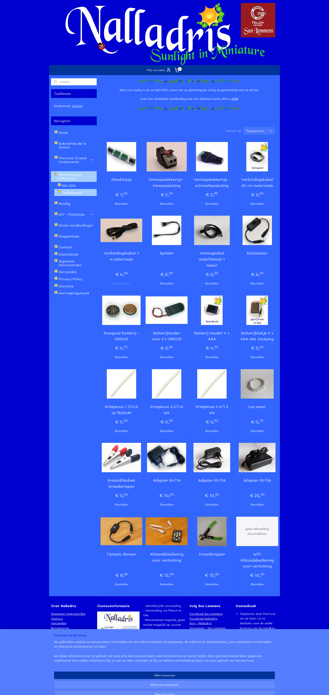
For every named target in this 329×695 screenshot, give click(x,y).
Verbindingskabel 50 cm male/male (257, 182)
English (77, 106)
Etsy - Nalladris (200, 623)
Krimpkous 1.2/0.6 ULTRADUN (121, 409)
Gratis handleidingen (76, 225)
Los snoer (257, 406)
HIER (234, 99)
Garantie (66, 286)
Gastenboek (68, 254)
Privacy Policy (71, 279)
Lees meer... (244, 670)
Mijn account (159, 70)
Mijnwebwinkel (209, 687)
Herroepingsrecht (74, 293)
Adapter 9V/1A (166, 480)
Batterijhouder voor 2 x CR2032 (166, 336)
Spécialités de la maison (72, 145)
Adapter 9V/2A (212, 480)
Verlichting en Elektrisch (76, 176)
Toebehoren (72, 192)
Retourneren (60, 628)
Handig (64, 203)
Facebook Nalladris (203, 619)
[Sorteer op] (259, 130)
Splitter (166, 253)
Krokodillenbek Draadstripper (121, 483)
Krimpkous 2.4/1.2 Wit (212, 409)
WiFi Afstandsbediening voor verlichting (257, 560)
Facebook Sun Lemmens (206, 614)
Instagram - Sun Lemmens (207, 628)
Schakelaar (257, 253)
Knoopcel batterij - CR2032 (121, 336)
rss (155, 687)
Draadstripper (212, 554)
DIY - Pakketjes (76, 214)
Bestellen (121, 204)
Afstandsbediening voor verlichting (166, 557)
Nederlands (62, 106)
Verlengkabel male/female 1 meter (212, 259)
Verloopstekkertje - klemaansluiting (166, 182)
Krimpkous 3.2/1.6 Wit (166, 409)
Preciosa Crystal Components (76, 160)
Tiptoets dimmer (121, 554)
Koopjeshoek (69, 236)
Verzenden (68, 272)
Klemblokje (121, 179)
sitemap (146, 687)
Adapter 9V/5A (257, 480)
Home (63, 132)
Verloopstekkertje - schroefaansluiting (212, 182)
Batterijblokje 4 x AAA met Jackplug (257, 336)
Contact (65, 247)
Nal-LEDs (69, 185)
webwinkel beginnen (171, 687)
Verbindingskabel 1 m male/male (121, 256)
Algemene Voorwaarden (70, 263)
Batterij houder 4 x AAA (211, 336)
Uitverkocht (121, 283)
